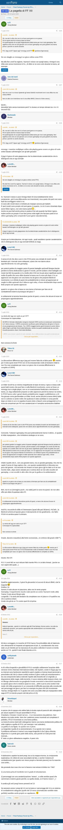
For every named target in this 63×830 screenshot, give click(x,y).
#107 (60, 85)
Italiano (5, 821)
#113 (60, 381)
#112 (60, 356)
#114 (60, 417)
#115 (60, 578)
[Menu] (3, 2)
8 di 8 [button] (16, 18)
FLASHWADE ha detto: (10, 222)
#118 (60, 706)
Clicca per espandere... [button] (31, 336)
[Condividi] (56, 31)
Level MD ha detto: (9, 89)
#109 (60, 172)
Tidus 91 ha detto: (8, 544)
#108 (60, 123)
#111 (60, 312)
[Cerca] (60, 2)
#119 (60, 752)
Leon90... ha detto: (9, 35)
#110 (60, 255)
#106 (60, 31)
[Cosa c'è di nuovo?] (56, 2)
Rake (4, 14)
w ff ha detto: (7, 176)
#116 (60, 614)
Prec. (9, 18)
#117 (60, 663)
